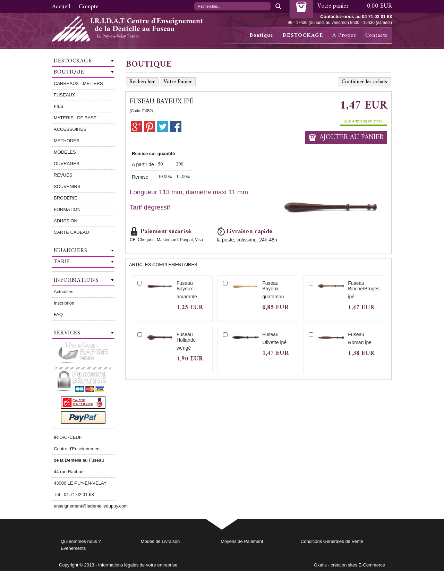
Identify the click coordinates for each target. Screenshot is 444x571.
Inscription (64, 303)
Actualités (63, 291)
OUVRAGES (66, 163)
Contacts (376, 35)
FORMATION (67, 209)
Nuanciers (70, 251)
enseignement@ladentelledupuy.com (84, 506)
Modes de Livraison (160, 541)
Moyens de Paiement (242, 541)
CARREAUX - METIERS (78, 83)
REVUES (63, 175)
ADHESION (65, 220)
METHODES (66, 140)
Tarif (62, 262)
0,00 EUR (379, 6)
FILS (58, 106)
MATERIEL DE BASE (75, 117)
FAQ (58, 314)
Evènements (73, 548)
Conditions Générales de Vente (332, 541)
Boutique (261, 35)
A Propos (344, 35)
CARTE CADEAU (71, 232)
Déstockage (73, 61)
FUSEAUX (64, 94)
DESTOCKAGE (302, 35)
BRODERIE (65, 198)
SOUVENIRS (67, 186)
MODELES (65, 152)
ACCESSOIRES (70, 129)
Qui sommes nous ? (81, 541)
